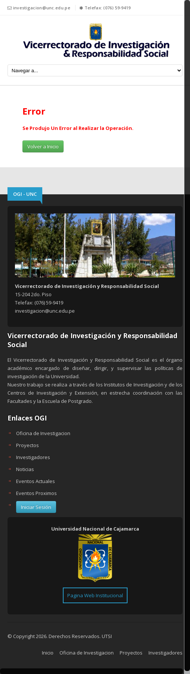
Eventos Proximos (36, 493)
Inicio (47, 652)
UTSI (107, 636)
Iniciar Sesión (36, 507)
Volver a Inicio (43, 146)
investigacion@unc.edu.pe (41, 7)
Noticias (25, 469)
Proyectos (27, 445)
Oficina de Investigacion (43, 433)
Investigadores (33, 457)
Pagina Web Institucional (95, 595)
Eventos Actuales (35, 481)
